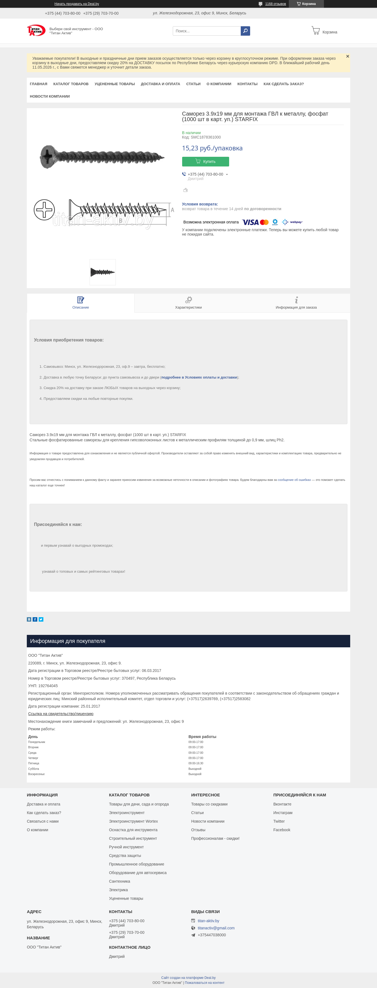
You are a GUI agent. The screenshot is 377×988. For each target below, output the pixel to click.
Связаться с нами (43, 821)
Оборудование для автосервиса (138, 872)
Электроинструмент (127, 812)
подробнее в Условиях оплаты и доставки (199, 377)
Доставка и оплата (160, 84)
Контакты (247, 84)
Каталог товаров (70, 84)
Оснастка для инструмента (133, 830)
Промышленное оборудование (136, 864)
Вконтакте (282, 804)
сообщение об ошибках (294, 479)
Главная (38, 84)
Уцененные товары (115, 84)
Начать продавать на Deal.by (76, 4)
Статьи (193, 84)
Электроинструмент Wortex (133, 821)
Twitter (279, 821)
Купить (209, 161)
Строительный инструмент (133, 838)
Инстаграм (282, 812)
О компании (218, 84)
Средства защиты (125, 855)
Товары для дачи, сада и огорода (139, 804)
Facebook (281, 830)
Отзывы (198, 830)
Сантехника (119, 881)
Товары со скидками (209, 804)
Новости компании (50, 96)
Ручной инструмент (126, 847)
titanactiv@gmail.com (216, 928)
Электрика (118, 890)
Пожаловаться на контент (204, 983)
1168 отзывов (275, 4)
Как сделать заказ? (284, 84)
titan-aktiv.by (208, 921)
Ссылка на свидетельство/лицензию (60, 713)
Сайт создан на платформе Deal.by (188, 978)
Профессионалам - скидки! (215, 838)
